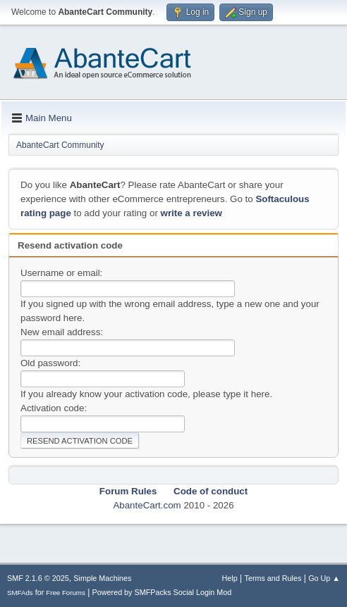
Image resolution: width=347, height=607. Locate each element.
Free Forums (65, 592)
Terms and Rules (273, 578)
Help (230, 578)
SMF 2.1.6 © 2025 (38, 578)
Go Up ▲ (324, 578)
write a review (191, 213)
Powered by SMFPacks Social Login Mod (162, 592)
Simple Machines (102, 578)
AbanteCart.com (147, 505)
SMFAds (20, 592)
